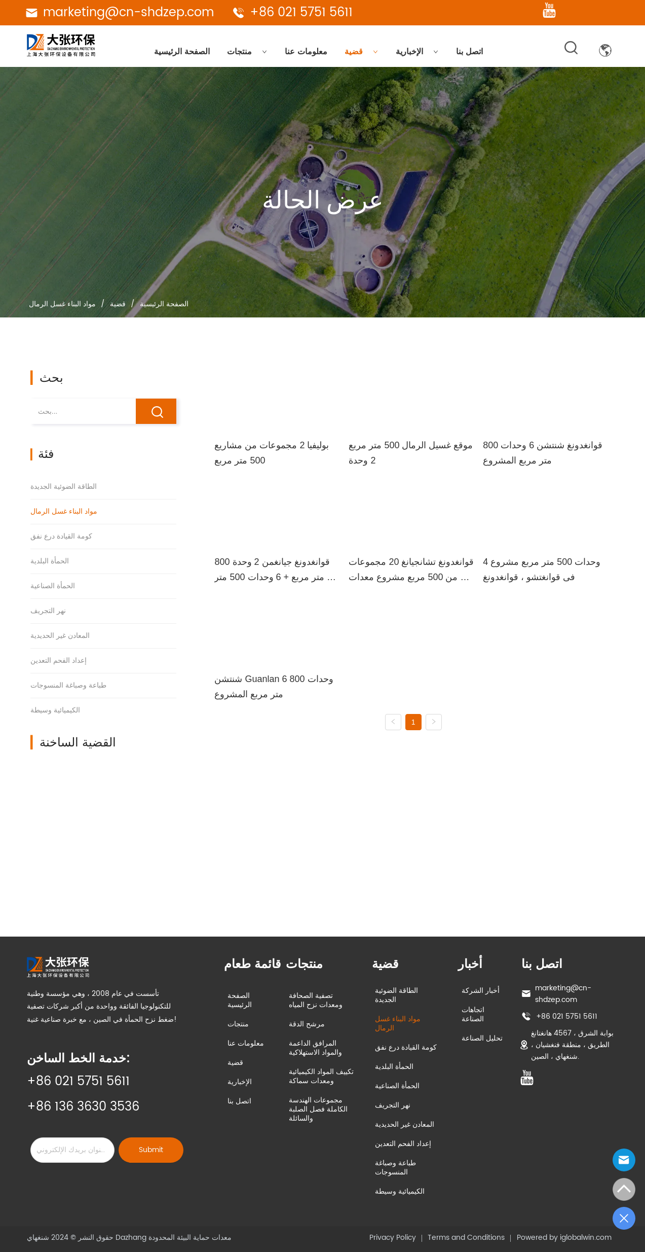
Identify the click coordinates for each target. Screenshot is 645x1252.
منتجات (247, 51)
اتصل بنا (469, 51)
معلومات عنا (306, 51)
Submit (151, 1150)
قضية (361, 51)
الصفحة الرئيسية (182, 51)
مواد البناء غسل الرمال (63, 304)
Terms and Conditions (466, 1237)
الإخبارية (417, 51)
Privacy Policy (392, 1237)
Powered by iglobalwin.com (564, 1237)
